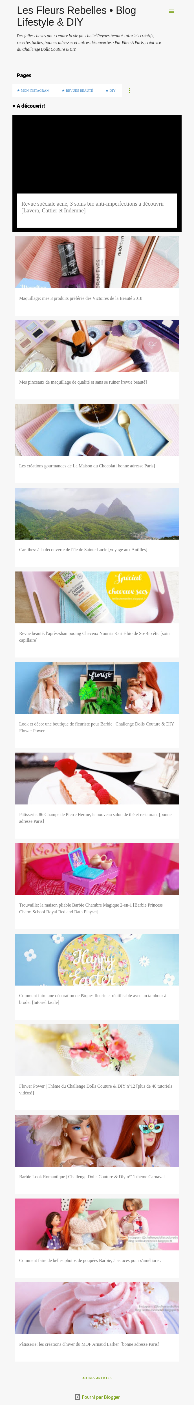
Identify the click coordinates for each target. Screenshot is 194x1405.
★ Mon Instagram (33, 91)
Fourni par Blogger (97, 1397)
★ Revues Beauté (77, 91)
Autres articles (97, 1378)
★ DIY (110, 91)
